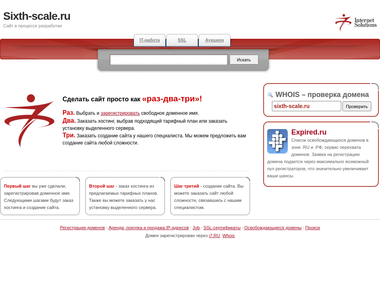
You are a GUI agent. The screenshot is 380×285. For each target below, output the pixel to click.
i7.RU (214, 235)
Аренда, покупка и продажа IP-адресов (148, 227)
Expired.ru (309, 132)
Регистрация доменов (82, 227)
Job (196, 227)
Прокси (312, 227)
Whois (228, 235)
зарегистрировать (120, 113)
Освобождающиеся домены (273, 227)
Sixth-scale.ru (36, 16)
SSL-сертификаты (222, 227)
